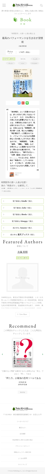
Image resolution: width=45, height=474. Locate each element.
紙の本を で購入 (22, 228)
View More (23, 314)
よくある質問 (22, 458)
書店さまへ (22, 427)
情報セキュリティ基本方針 (22, 452)
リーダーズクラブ (22, 421)
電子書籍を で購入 (22, 201)
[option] (22, 366)
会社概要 (22, 434)
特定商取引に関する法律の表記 (22, 440)
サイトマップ (22, 464)
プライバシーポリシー (22, 446)
